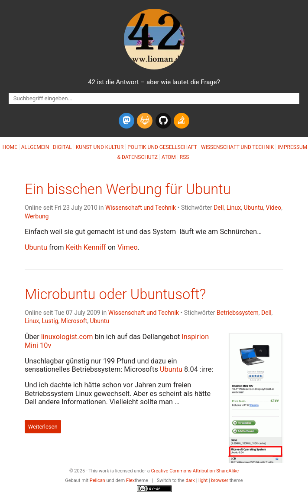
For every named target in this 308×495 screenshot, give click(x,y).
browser (219, 480)
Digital (62, 147)
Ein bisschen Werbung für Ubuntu (128, 189)
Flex (130, 480)
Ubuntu (253, 207)
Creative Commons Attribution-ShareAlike (195, 471)
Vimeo (127, 247)
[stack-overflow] (181, 121)
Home (10, 147)
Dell (219, 207)
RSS (184, 157)
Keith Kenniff (86, 247)
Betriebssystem (238, 312)
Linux (234, 207)
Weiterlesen (43, 426)
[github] (163, 121)
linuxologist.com (67, 337)
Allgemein (35, 147)
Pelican (97, 480)
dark (190, 480)
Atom (169, 157)
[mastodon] (126, 121)
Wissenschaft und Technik (237, 147)
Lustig (50, 320)
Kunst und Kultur (100, 147)
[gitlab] (144, 121)
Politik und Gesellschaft (162, 147)
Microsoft (74, 320)
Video (273, 207)
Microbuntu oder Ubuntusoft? (115, 294)
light (202, 480)
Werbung (37, 216)
